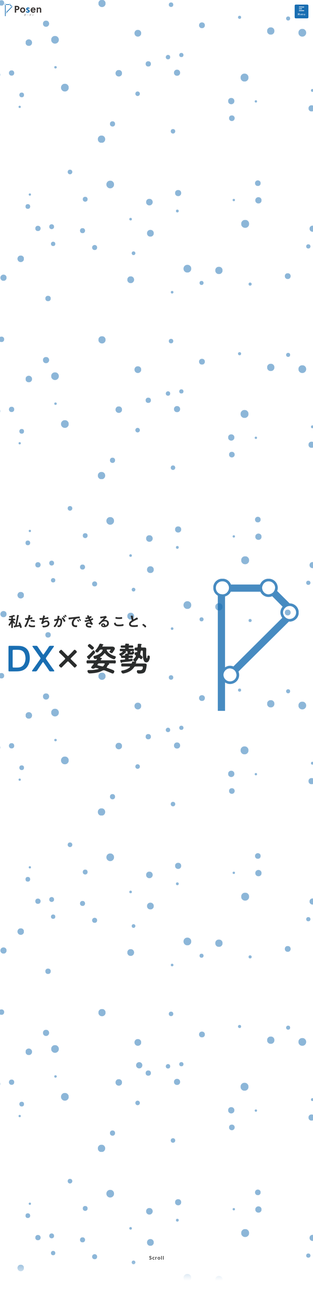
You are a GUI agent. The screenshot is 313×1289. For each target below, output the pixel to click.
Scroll (156, 1267)
